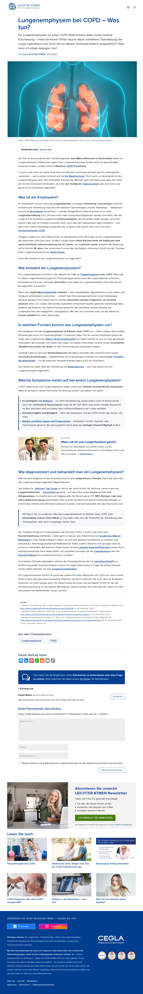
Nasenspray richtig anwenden (112, 863)
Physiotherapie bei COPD (21, 863)
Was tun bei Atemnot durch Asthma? (111, 901)
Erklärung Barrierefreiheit (43, 985)
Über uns (11, 981)
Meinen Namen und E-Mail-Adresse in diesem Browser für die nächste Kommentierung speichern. (72, 763)
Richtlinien (85, 678)
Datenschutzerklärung (123, 825)
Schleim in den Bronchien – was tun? (69, 901)
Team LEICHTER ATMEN (33, 54)
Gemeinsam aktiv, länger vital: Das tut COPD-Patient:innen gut (70, 865)
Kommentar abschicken (112, 770)
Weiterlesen (86, 454)
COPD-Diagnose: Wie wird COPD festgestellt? (25, 901)
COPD (53, 640)
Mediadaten (32, 981)
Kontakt (21, 981)
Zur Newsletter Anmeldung (95, 817)
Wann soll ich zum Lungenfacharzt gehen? (88, 442)
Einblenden (46, 149)
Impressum (11, 985)
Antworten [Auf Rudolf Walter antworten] (118, 696)
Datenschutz (24, 985)
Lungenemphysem (32, 640)
